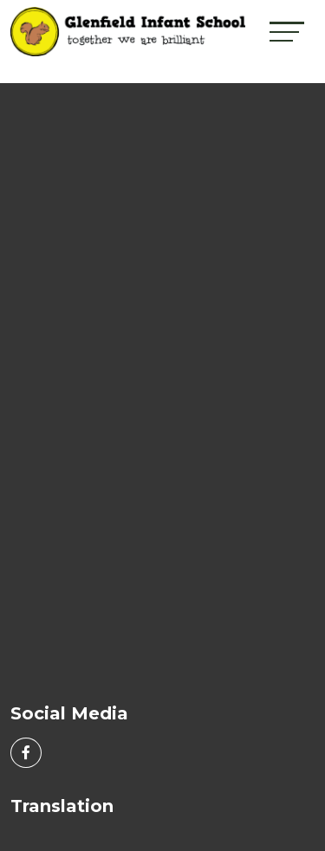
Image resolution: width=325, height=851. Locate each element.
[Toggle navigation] (287, 31)
